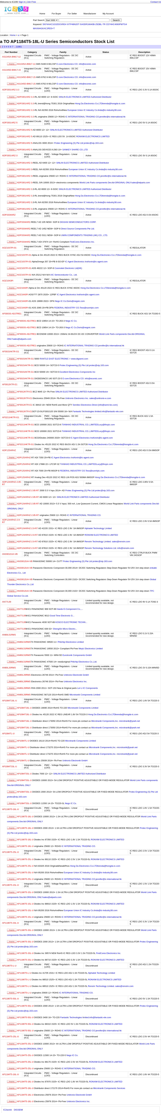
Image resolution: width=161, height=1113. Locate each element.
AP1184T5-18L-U (10, 1074)
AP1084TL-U (8, 733)
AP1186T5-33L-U (10, 923)
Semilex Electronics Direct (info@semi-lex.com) (95, 405)
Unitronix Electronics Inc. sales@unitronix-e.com (88, 398)
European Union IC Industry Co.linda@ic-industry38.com (94, 110)
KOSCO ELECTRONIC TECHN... (71, 622)
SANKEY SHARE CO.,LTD (75, 149)
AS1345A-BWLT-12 (11, 56)
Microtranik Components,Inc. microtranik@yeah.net (115, 721)
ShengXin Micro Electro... (65, 629)
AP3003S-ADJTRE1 (11, 313)
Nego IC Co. (71, 321)
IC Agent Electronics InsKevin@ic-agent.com (86, 261)
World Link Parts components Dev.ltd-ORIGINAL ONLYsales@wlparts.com (114, 182)
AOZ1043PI (7, 280)
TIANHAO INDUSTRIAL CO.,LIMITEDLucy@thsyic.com (88, 424)
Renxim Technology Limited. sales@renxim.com (107, 541)
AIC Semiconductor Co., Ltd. (63, 275)
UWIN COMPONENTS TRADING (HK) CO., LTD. (84, 235)
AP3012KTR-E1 (9, 384)
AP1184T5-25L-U (10, 1036)
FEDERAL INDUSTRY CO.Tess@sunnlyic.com (76, 307)
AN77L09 (6, 602)
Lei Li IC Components (87, 688)
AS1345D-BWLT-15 (11, 70)
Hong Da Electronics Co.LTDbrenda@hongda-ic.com (100, 103)
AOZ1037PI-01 (9, 248)
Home (42, 13)
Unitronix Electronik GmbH (76, 675)
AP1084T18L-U (9, 700)
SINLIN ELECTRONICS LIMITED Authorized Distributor (85, 97)
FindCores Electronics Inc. (82, 242)
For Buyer (56, 13)
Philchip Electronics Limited (71, 642)
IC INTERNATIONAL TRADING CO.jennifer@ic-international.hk (95, 116)
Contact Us (155, 2)
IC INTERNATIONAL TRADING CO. (84, 515)
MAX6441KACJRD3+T (44, 28)
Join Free (31, 2)
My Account (108, 13)
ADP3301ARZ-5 (9, 122)
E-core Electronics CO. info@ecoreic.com (76, 64)
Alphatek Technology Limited (98, 528)
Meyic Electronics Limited (91, 648)
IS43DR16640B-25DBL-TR (92, 24)
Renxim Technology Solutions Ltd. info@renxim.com (109, 548)
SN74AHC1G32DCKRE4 (54, 24)
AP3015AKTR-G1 (10, 351)
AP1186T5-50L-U (10, 998)
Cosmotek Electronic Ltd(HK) (68, 268)
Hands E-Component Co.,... (70, 609)
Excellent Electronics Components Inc (77, 372)
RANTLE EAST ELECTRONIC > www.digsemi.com (64, 358)
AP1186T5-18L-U (10, 809)
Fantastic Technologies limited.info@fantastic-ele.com (98, 411)
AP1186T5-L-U (9, 965)
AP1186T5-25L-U (10, 852)
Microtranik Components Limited (84, 694)
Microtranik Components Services (109, 1088)
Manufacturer (89, 13)
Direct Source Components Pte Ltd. (78, 228)
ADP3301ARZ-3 (9, 155)
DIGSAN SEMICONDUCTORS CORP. (78, 222)
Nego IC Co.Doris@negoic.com (70, 301)
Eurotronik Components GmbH (77, 655)
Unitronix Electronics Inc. (75, 681)
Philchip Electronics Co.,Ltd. (83, 661)
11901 (19, 46)
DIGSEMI (18, 1110)
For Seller (72, 13)
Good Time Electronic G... (62, 615)
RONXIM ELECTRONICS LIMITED (93, 136)
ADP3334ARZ (9, 215)
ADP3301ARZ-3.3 (10, 89)
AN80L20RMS (9, 667)
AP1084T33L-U (9, 766)
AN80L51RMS (9, 634)
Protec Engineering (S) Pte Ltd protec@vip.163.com (78, 143)
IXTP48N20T (73, 24)
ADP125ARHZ (9, 450)
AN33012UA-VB (10, 554)
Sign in (22, 2)
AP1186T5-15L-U (10, 885)
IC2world (7, 1110)
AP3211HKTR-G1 (10, 417)
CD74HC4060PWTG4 (116, 24)
